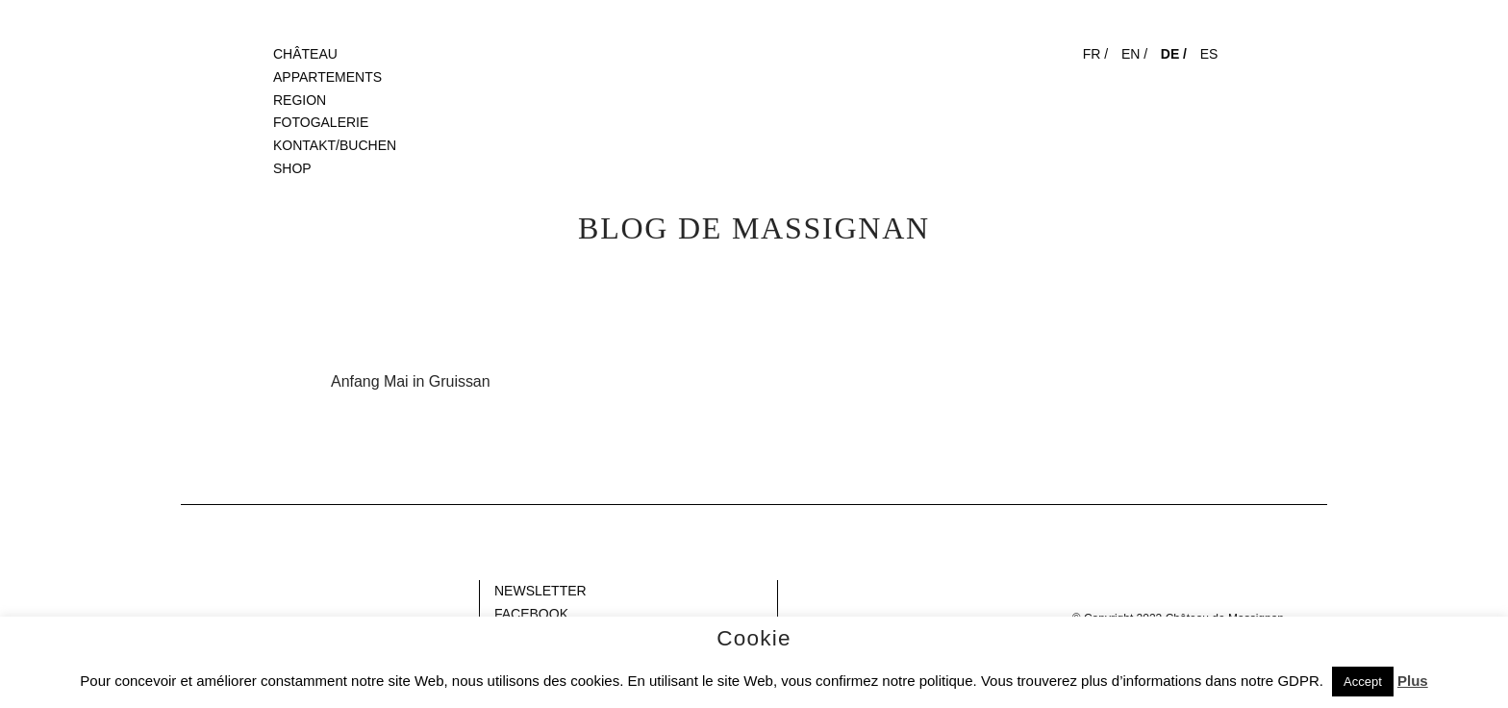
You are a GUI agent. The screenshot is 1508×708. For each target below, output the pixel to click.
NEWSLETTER (540, 590)
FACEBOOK (531, 613)
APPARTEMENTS (327, 77)
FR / (1095, 54)
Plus (1412, 680)
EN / (1134, 54)
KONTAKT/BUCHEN (334, 145)
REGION (299, 100)
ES (1209, 54)
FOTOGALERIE (320, 122)
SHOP (292, 168)
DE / (1174, 54)
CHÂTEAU (305, 54)
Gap (795, 590)
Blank (197, 590)
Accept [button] (1363, 681)
